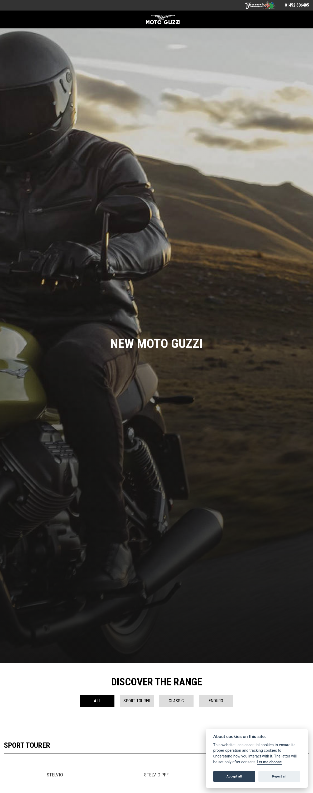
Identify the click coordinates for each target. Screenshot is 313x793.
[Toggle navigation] (9, 19)
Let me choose (269, 762)
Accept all (234, 776)
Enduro (216, 700)
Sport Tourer (136, 700)
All (97, 700)
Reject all (279, 776)
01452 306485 (297, 5)
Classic (176, 700)
